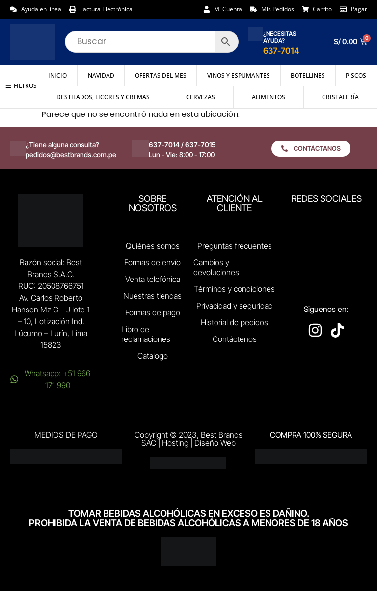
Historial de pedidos (234, 322)
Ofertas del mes (161, 75)
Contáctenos (235, 339)
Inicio (57, 75)
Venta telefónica (152, 279)
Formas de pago (152, 312)
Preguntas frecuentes (234, 246)
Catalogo (152, 356)
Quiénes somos (153, 246)
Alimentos (268, 97)
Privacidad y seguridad (234, 305)
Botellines (308, 75)
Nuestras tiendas (152, 296)
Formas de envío (152, 262)
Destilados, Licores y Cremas (103, 97)
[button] (21, 86)
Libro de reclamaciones (145, 334)
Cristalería (340, 97)
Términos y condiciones (234, 289)
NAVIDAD (101, 75)
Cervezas (200, 97)
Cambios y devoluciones (216, 267)
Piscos (356, 75)
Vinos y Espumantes (238, 75)
